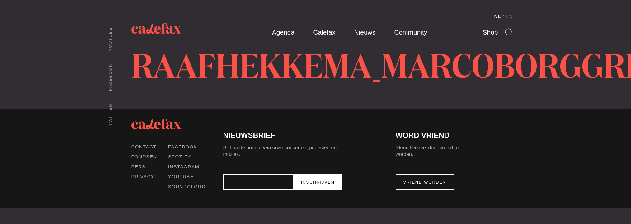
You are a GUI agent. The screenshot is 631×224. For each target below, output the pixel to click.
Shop (490, 32)
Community (410, 32)
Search (509, 32)
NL (498, 16)
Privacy (143, 176)
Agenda (283, 32)
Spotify (179, 156)
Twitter (110, 114)
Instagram (184, 166)
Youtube (110, 39)
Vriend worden (424, 182)
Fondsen (144, 156)
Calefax (324, 32)
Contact (144, 146)
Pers (138, 166)
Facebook (110, 77)
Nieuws (364, 32)
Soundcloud (187, 186)
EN (509, 16)
